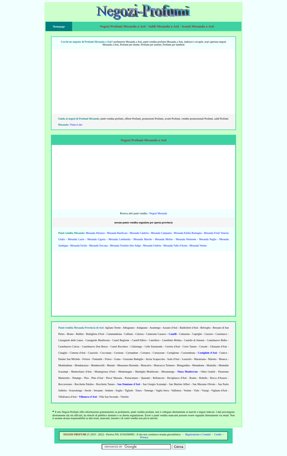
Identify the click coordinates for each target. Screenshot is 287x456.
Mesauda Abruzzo (95, 233)
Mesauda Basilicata (117, 233)
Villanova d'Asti (88, 396)
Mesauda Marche (143, 239)
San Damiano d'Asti (128, 384)
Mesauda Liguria (96, 239)
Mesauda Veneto (198, 245)
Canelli (173, 334)
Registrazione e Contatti (198, 434)
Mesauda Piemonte (186, 239)
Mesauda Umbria (152, 245)
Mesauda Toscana (98, 245)
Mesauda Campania (161, 233)
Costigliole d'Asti (207, 352)
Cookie (218, 434)
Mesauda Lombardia (119, 239)
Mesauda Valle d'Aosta (175, 245)
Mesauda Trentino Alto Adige (125, 245)
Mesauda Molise (164, 239)
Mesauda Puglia (207, 239)
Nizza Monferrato (187, 371)
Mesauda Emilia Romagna (188, 233)
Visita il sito (76, 124)
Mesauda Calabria (139, 233)
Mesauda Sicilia (78, 245)
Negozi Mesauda (158, 213)
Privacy (144, 437)
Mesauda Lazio (76, 239)
